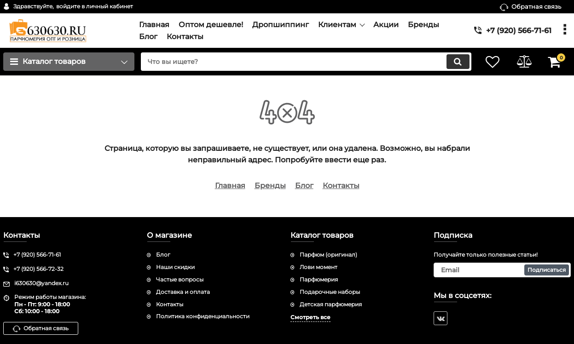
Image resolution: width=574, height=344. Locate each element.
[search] (304, 61)
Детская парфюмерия (331, 304)
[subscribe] (502, 270)
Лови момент (318, 267)
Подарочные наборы (330, 291)
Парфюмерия (319, 279)
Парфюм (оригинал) (328, 254)
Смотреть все (310, 317)
